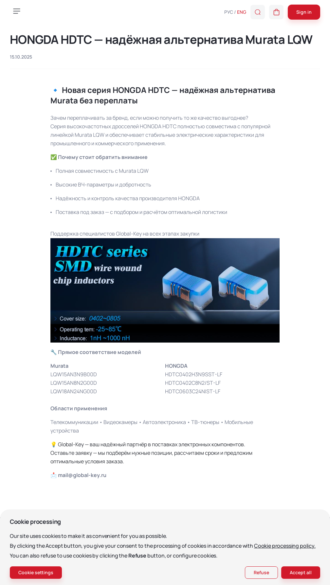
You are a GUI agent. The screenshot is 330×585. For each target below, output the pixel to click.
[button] (276, 12)
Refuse (261, 572)
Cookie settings (35, 572)
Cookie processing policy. (285, 545)
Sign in (304, 12)
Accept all (301, 572)
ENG (241, 12)
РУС (228, 12)
